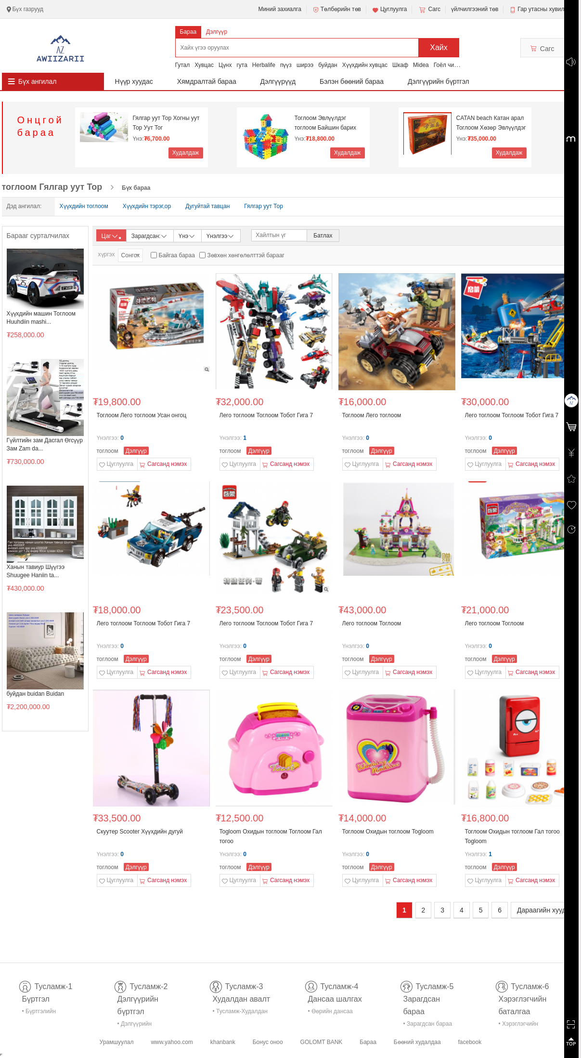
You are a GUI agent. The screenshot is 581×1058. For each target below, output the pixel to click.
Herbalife (263, 65)
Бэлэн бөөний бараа (352, 81)
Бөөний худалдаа (417, 1042)
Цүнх (225, 65)
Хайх (439, 47)
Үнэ (187, 235)
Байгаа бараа (177, 255)
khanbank (222, 1042)
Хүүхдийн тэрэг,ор (147, 206)
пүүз (286, 65)
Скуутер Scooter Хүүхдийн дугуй (140, 831)
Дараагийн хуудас (545, 910)
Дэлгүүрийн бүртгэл (438, 81)
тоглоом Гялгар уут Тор (52, 187)
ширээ (305, 65)
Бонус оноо (268, 1042)
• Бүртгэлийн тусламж (39, 1013)
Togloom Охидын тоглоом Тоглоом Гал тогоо (270, 836)
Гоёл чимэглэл (453, 65)
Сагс (428, 9)
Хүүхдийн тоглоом (84, 206)
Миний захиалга (279, 9)
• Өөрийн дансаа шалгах (330, 1013)
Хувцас (204, 65)
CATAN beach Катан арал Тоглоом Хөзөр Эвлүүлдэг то (491, 123)
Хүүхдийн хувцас (364, 65)
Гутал (182, 65)
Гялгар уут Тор (263, 206)
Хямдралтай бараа (206, 81)
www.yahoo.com (172, 1042)
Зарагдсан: (149, 235)
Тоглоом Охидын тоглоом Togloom (388, 831)
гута (241, 65)
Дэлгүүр (216, 31)
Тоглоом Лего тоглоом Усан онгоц (142, 415)
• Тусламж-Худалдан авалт (240, 1013)
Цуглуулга (389, 9)
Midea (421, 65)
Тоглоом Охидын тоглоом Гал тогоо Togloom (512, 836)
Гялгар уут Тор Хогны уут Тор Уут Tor (166, 123)
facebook (469, 1042)
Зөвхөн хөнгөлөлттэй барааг (245, 255)
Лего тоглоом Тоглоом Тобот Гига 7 (266, 415)
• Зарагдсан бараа (427, 1023)
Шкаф (400, 65)
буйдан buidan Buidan (36, 693)
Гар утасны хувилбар (545, 9)
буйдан (327, 65)
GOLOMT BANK (321, 1042)
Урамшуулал (117, 1042)
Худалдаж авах (185, 154)
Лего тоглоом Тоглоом (371, 623)
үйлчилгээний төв (474, 9)
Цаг (111, 236)
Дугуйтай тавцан (207, 206)
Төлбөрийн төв (336, 9)
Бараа (188, 31)
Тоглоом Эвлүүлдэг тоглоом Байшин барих (325, 123)
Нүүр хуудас (134, 81)
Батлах (322, 235)
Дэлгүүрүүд (278, 81)
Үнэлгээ (221, 235)
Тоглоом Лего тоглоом (371, 415)
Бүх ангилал (37, 81)
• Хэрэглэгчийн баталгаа (518, 1025)
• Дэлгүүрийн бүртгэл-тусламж (139, 1025)
